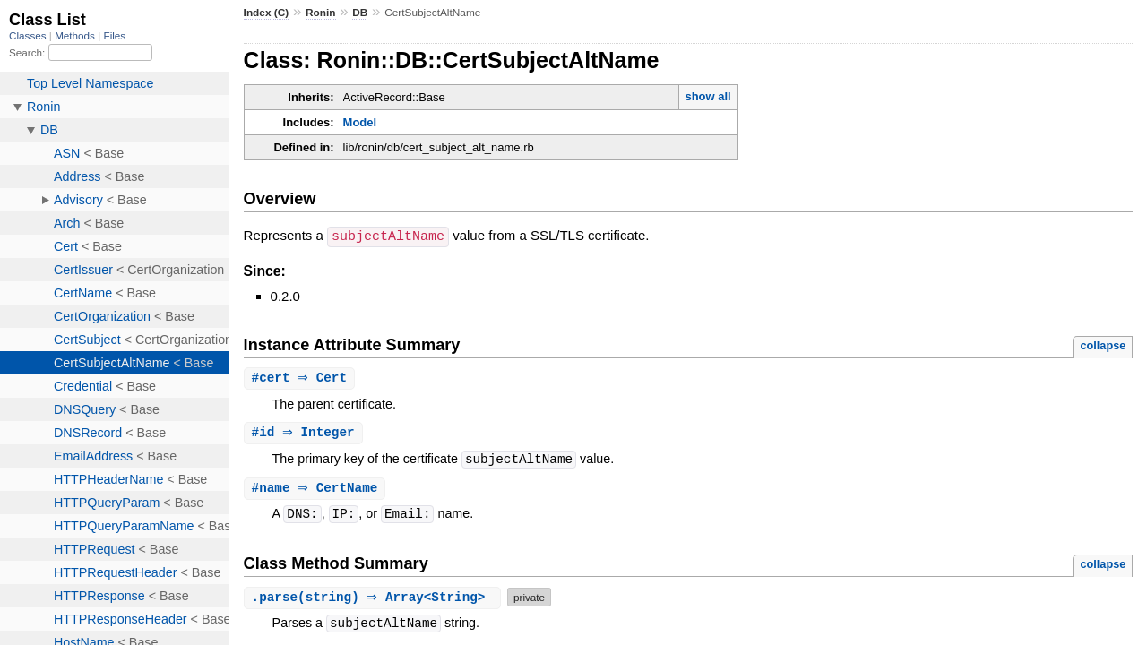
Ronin (321, 12)
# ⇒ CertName (317, 489)
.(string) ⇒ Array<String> (375, 598)
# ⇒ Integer (305, 433)
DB (359, 12)
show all (707, 96)
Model (360, 122)
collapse (1102, 344)
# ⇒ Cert (302, 377)
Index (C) (266, 12)
